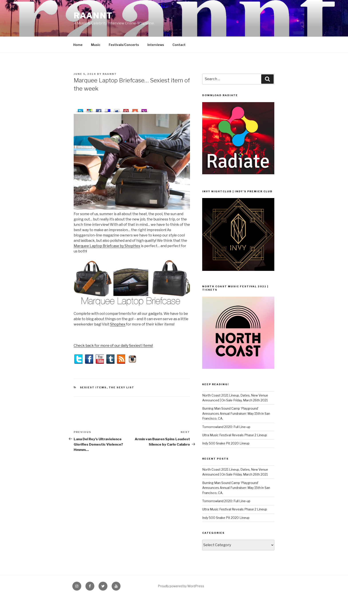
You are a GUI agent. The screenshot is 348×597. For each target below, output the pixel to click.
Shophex (117, 324)
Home (78, 45)
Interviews (155, 45)
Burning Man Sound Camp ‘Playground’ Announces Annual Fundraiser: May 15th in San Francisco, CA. (236, 413)
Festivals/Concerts (124, 45)
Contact (179, 45)
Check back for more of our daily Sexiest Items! (113, 345)
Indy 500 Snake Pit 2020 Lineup (225, 443)
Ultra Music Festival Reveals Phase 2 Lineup (234, 435)
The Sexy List (121, 387)
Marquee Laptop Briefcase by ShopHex (107, 246)
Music (95, 45)
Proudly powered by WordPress (181, 586)
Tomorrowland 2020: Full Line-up (226, 427)
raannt (93, 15)
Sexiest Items (93, 387)
